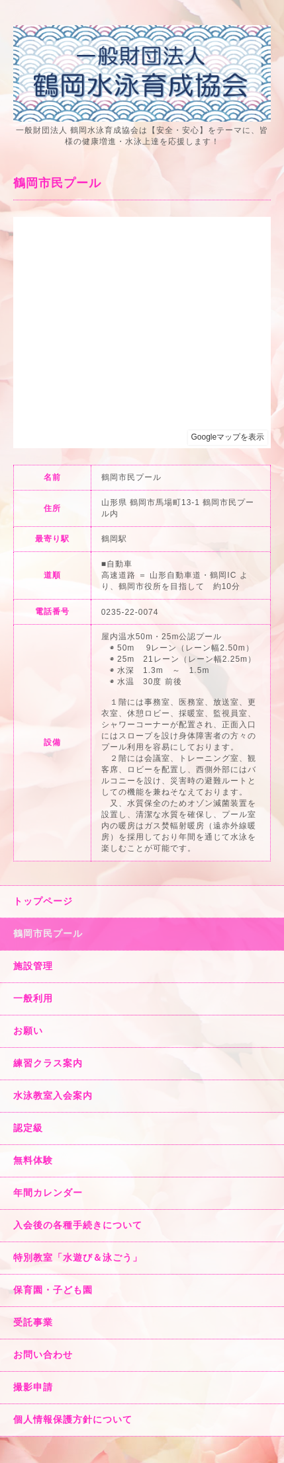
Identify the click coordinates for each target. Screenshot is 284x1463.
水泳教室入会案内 (53, 1095)
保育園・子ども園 (53, 1290)
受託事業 (33, 1322)
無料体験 (33, 1160)
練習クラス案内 (48, 1063)
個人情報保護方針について (72, 1419)
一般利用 (33, 998)
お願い (28, 1030)
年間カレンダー (48, 1192)
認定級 (28, 1128)
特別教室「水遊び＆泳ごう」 (77, 1257)
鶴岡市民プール (48, 933)
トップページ (43, 901)
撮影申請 (33, 1387)
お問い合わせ (43, 1354)
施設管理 (33, 966)
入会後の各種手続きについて (77, 1225)
